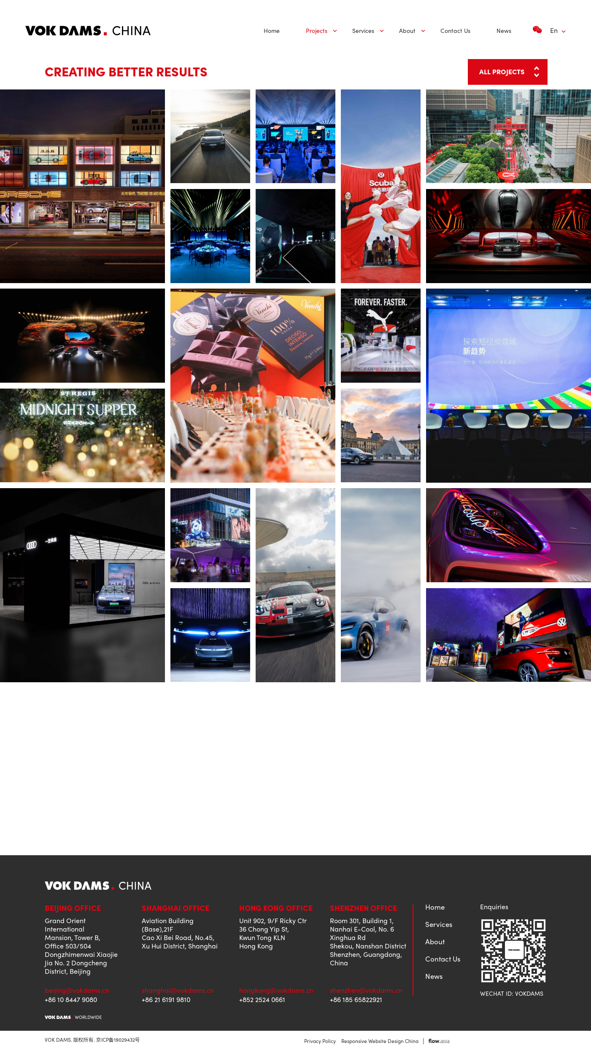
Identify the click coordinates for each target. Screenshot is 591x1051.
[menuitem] (272, 30)
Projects (316, 30)
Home (272, 30)
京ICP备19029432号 (118, 1039)
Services (363, 30)
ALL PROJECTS (502, 71)
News (504, 30)
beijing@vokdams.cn (77, 990)
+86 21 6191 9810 (166, 999)
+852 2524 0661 (262, 999)
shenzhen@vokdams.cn (366, 990)
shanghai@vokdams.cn (178, 990)
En (554, 30)
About (407, 30)
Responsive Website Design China (379, 1041)
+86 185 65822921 (356, 999)
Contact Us (455, 30)
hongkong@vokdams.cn (276, 990)
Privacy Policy (320, 1041)
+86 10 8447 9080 (71, 999)
